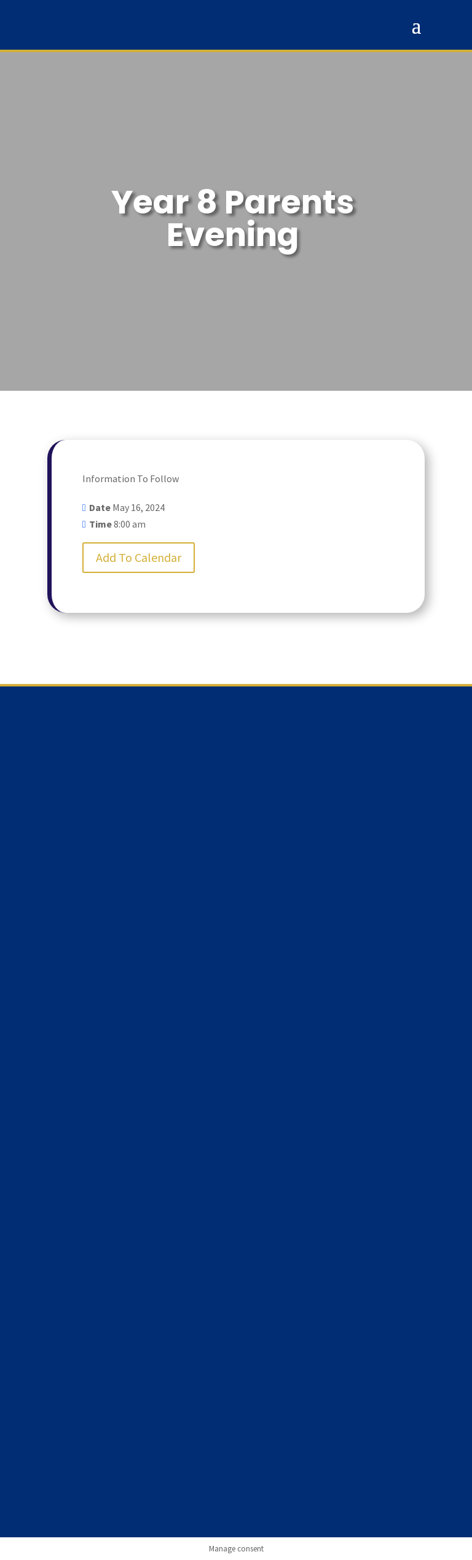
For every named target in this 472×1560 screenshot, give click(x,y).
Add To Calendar (138, 557)
